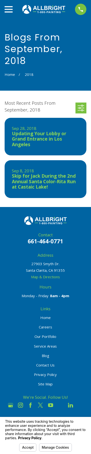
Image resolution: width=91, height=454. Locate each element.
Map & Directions (45, 276)
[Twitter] (40, 405)
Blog (45, 355)
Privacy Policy (45, 374)
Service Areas (45, 346)
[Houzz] (60, 405)
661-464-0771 (45, 241)
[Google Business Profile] (10, 405)
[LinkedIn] (70, 405)
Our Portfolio (45, 336)
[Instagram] (20, 405)
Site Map (45, 384)
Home (45, 317)
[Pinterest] (80, 405)
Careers (45, 327)
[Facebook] (30, 405)
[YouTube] (50, 405)
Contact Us (45, 365)
